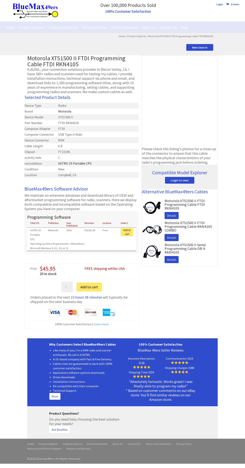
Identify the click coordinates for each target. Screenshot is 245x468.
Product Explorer (31, 27)
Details (171, 215)
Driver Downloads (124, 27)
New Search (199, 47)
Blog (184, 27)
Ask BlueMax (60, 429)
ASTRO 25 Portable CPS (74, 163)
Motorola (64, 111)
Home (10, 27)
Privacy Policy (184, 444)
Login (219, 4)
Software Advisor (94, 27)
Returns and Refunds (78, 448)
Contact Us (168, 27)
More (55, 396)
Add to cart (127, 232)
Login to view (180, 180)
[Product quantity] (67, 287)
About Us (149, 27)
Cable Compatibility (63, 27)
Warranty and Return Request (44, 448)
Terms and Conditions (158, 444)
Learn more (101, 324)
